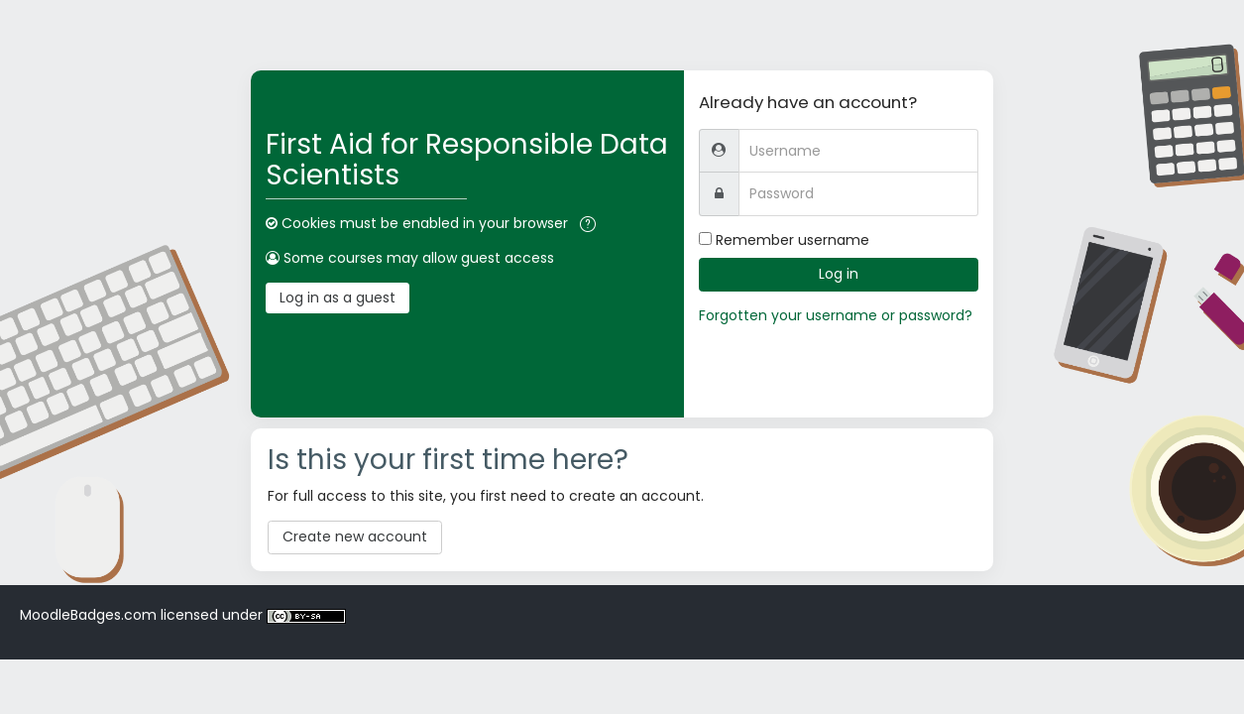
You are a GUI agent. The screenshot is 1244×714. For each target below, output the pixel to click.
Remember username (792, 240)
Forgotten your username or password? (835, 315)
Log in (838, 274)
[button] (588, 224)
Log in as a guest (338, 297)
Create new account (355, 536)
